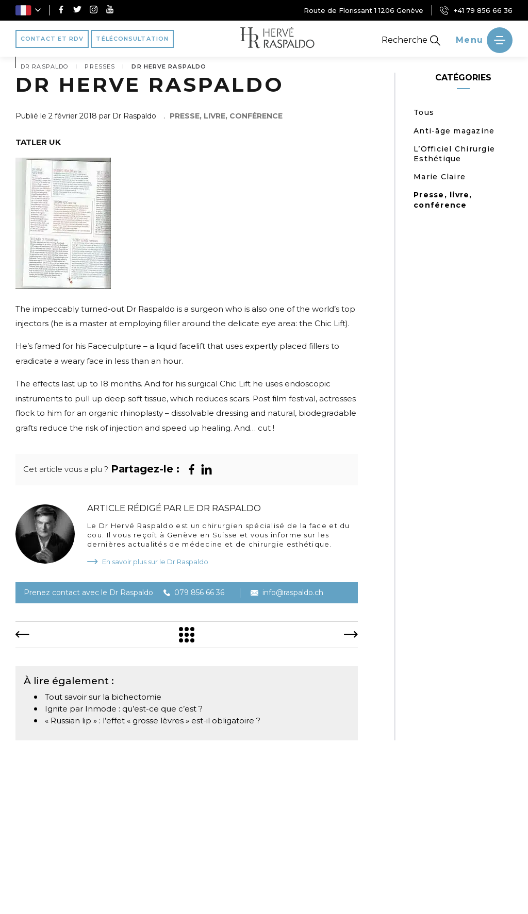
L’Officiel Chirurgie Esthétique (454, 153)
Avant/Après (477, 853)
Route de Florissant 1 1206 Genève (363, 10)
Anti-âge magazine (454, 131)
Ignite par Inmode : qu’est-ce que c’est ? (124, 709)
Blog (233, 869)
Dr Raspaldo (50, 853)
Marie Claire (440, 176)
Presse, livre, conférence (443, 199)
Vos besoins (113, 853)
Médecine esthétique (192, 853)
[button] (28, 10)
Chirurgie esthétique (288, 853)
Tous (424, 112)
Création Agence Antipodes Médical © (136, 897)
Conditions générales (424, 897)
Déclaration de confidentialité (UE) (296, 897)
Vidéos (424, 853)
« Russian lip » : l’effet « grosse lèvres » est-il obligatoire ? (152, 720)
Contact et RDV (289, 869)
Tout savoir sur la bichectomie (103, 697)
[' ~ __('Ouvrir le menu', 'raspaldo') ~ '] (484, 40)
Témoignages (368, 853)
